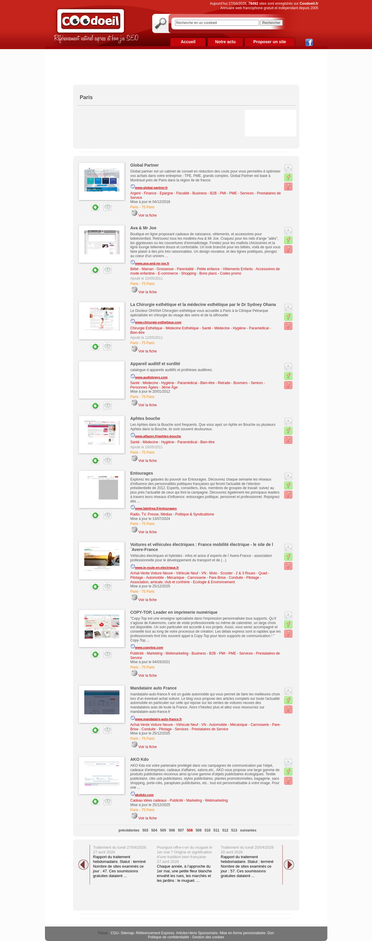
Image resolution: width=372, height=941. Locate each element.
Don (270, 933)
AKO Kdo (139, 759)
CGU (115, 933)
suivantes (248, 830)
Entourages (141, 473)
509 (199, 830)
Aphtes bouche (145, 418)
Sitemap (127, 933)
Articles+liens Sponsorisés (196, 933)
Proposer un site (269, 41)
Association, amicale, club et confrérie (160, 582)
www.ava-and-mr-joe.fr (149, 262)
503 (145, 830)
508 (190, 830)
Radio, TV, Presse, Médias (151, 514)
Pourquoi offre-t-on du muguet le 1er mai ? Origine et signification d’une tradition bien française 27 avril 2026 (184, 854)
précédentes (129, 830)
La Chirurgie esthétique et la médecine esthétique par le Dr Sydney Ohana (203, 304)
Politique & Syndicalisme (194, 514)
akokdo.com (142, 794)
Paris (134, 207)
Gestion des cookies (208, 937)
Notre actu (225, 41)
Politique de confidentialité (168, 937)
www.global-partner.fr (149, 186)
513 (234, 830)
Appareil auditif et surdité (155, 363)
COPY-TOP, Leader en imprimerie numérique (174, 612)
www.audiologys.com (149, 376)
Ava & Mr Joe (143, 227)
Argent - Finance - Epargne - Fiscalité (159, 193)
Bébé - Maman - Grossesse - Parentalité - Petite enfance (175, 269)
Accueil (188, 41)
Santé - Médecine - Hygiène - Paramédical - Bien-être (172, 383)
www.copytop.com (146, 646)
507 (181, 830)
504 (154, 830)
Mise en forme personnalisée (242, 933)
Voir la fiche (147, 215)
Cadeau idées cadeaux (148, 800)
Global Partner (144, 165)
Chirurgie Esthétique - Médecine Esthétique (164, 328)
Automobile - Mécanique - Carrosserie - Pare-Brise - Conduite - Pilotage (202, 578)
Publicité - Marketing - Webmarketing (159, 653)
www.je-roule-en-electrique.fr (154, 566)
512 (225, 830)
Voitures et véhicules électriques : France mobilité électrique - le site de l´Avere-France (201, 547)
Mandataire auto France (153, 688)
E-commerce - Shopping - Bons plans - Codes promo (199, 273)
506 (172, 830)
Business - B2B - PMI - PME (215, 193)
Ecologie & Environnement (214, 582)
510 (208, 830)
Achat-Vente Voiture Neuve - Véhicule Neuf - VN (168, 573)
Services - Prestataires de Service (201, 729)
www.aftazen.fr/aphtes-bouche (155, 435)
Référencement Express (155, 933)
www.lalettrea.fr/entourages (153, 507)
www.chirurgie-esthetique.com (156, 321)
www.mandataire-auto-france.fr (156, 718)
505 (163, 830)
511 (216, 830)
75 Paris (148, 207)
